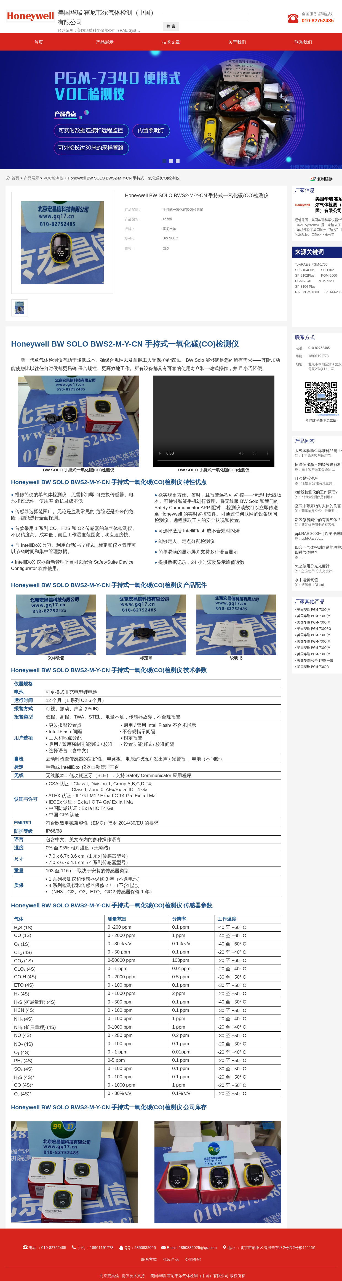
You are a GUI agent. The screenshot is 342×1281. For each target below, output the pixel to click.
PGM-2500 (329, 276)
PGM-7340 (303, 281)
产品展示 (105, 42)
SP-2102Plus (304, 276)
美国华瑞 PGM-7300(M (313, 609)
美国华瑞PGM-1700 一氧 (315, 660)
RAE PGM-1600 (307, 292)
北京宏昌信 (109, 1276)
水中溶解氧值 (306, 580)
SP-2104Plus (304, 270)
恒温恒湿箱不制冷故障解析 (318, 464)
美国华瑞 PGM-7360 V (313, 666)
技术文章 (171, 42)
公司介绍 (193, 1259)
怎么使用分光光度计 (312, 566)
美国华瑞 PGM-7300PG (314, 628)
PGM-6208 (333, 292)
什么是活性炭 (306, 478)
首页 (38, 42)
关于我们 (237, 42)
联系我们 (303, 42)
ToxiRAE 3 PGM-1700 (311, 264)
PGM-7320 (326, 281)
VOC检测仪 (53, 178)
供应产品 (171, 1259)
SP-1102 (327, 270)
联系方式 (149, 1259)
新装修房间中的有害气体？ (318, 519)
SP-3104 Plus (305, 287)
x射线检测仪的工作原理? (316, 492)
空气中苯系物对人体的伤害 (318, 506)
